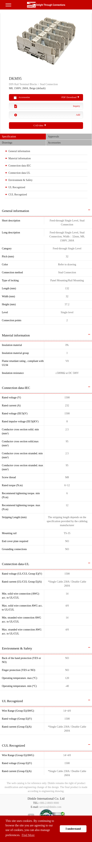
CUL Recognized (17, 194)
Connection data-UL (19, 172)
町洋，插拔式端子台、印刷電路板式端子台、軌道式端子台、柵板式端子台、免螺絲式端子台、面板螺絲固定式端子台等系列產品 (46, 5)
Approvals (53, 136)
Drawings (7, 142)
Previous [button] (2, 43)
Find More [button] (28, 835)
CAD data (38, 125)
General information (19, 151)
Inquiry (76, 106)
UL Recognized (16, 187)
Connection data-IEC (19, 165)
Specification (9, 136)
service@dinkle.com (50, 807)
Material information (19, 158)
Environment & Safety (20, 180)
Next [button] (90, 43)
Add (78, 114)
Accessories (54, 142)
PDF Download (69, 97)
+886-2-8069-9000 (49, 803)
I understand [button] (73, 828)
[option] (46, 43)
